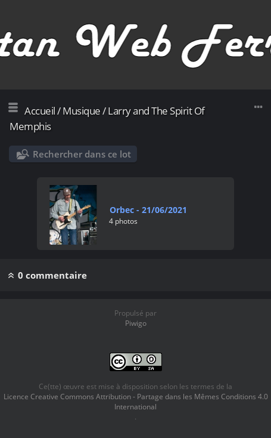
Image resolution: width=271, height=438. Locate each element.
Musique (82, 111)
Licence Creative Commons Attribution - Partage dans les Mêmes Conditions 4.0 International (136, 401)
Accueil (39, 111)
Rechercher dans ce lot (82, 154)
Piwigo (136, 323)
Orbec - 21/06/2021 (148, 209)
